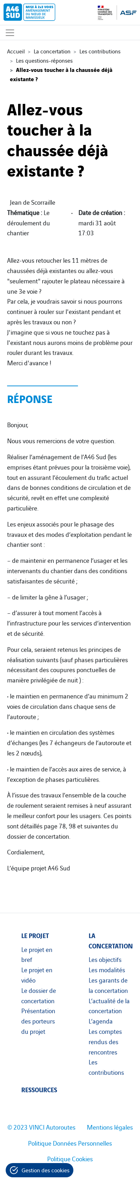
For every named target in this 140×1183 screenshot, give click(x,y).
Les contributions (100, 51)
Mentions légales (110, 1126)
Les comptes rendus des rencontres (105, 1041)
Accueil (16, 51)
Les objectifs (105, 959)
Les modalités (107, 969)
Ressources (39, 1089)
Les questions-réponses (44, 60)
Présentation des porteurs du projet (38, 1021)
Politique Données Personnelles (70, 1142)
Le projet (35, 935)
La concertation (52, 51)
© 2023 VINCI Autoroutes (41, 1126)
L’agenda (101, 1020)
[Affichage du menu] (10, 32)
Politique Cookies (70, 1158)
